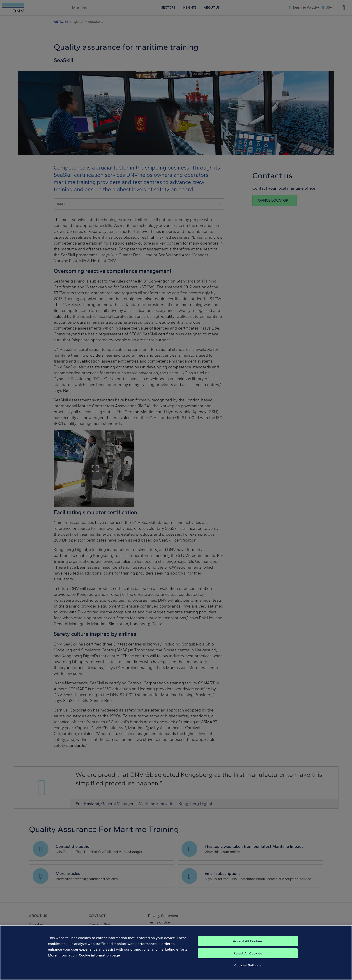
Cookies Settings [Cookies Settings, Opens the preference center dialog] (247, 968)
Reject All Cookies (247, 956)
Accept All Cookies (247, 944)
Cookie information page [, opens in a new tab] (99, 958)
